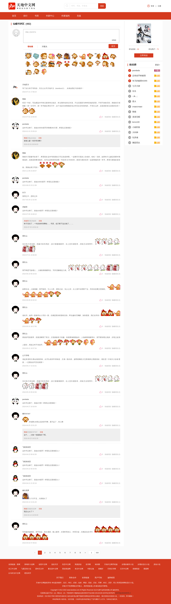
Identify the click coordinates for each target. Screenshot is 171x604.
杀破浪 (24, 207)
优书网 (88, 564)
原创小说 (157, 564)
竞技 (90, 583)
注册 (159, 6)
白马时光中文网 (14, 573)
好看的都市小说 (127, 564)
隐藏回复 (115, 117)
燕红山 (24, 236)
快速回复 (108, 117)
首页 (14, 16)
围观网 (146, 569)
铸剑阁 (97, 564)
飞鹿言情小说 (26, 569)
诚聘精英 (111, 578)
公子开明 (25, 355)
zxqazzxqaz (135, 106)
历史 (95, 583)
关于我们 (59, 578)
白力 (24, 192)
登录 (152, 6)
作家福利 (65, 16)
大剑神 (133, 132)
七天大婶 (134, 86)
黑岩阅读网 (66, 569)
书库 (37, 16)
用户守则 (98, 578)
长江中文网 (12, 569)
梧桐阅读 (136, 569)
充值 (79, 16)
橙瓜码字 (27, 573)
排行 (25, 16)
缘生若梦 (25, 490)
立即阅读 (144, 55)
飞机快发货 (26, 447)
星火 (132, 101)
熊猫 (24, 99)
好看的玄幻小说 (143, 564)
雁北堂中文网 (53, 569)
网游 (85, 583)
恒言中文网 (66, 564)
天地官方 (25, 85)
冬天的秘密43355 (137, 81)
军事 (100, 583)
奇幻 (70, 583)
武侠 (75, 583)
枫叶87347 (26, 414)
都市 (60, 583)
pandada (25, 124)
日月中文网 (124, 569)
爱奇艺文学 (39, 569)
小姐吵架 (134, 127)
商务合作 (72, 578)
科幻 (105, 583)
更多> (157, 65)
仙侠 (80, 583)
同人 (115, 583)
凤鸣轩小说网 (29, 564)
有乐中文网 (79, 569)
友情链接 (85, 578)
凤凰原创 (78, 564)
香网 (18, 564)
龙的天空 (54, 564)
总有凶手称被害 (137, 75)
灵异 (110, 583)
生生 (132, 91)
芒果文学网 (112, 569)
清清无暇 (134, 117)
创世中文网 (43, 564)
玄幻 (65, 583)
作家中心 (50, 16)
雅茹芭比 (134, 142)
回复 (40, 138)
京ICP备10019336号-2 (123, 593)
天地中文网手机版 (111, 564)
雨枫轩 (100, 569)
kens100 (134, 122)
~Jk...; (132, 96)
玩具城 (133, 137)
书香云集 (90, 569)
